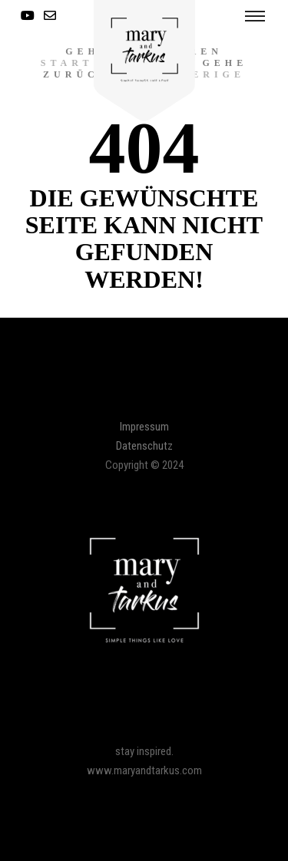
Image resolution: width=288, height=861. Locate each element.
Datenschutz (144, 446)
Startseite (92, 63)
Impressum (144, 427)
